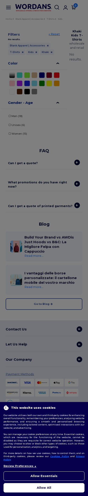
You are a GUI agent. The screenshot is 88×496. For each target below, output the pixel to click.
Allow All (44, 487)
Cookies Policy (59, 456)
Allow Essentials (44, 476)
